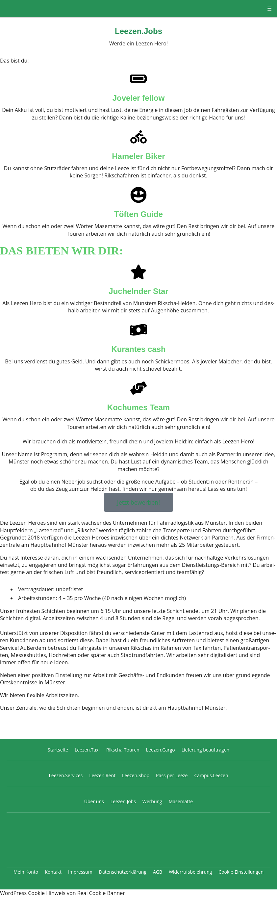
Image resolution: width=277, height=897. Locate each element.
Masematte (181, 801)
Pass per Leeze (172, 775)
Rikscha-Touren (122, 750)
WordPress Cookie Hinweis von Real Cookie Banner (62, 893)
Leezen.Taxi (87, 750)
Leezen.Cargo (160, 750)
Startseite (58, 750)
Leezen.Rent (102, 775)
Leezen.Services (66, 775)
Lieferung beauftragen (205, 750)
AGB (157, 872)
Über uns (94, 801)
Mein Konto (25, 872)
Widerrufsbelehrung (190, 872)
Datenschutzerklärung (122, 872)
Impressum (80, 872)
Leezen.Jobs (138, 31)
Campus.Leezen (211, 775)
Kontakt (53, 872)
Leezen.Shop (135, 775)
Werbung (152, 801)
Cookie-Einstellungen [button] (241, 872)
